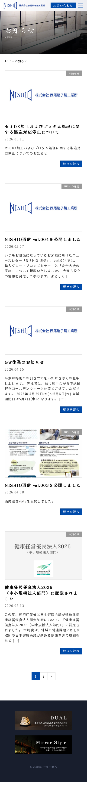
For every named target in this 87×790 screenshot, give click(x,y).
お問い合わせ (63, 5)
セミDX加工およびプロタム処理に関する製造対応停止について (42, 129)
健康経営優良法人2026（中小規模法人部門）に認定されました (41, 592)
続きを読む (71, 163)
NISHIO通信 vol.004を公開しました (43, 239)
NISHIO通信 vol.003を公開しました (43, 485)
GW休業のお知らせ (24, 362)
